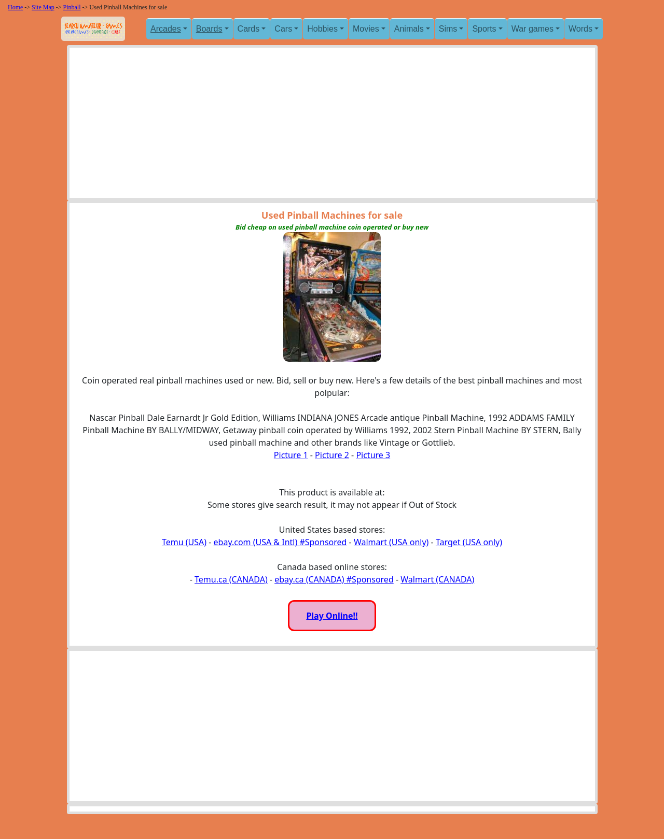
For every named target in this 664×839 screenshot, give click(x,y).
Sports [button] (484, 28)
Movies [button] (366, 28)
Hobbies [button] (322, 28)
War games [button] (532, 28)
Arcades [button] (165, 28)
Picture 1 (291, 455)
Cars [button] (283, 28)
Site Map (43, 7)
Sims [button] (448, 28)
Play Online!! (331, 615)
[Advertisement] (332, 125)
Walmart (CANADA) (437, 579)
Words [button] (580, 28)
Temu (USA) (184, 542)
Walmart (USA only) (391, 542)
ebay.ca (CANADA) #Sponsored (334, 579)
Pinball (72, 7)
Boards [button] (209, 28)
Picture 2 (332, 455)
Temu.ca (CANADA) (231, 579)
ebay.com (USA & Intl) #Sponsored (280, 542)
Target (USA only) (469, 542)
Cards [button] (249, 28)
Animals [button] (409, 28)
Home (15, 7)
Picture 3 (373, 455)
